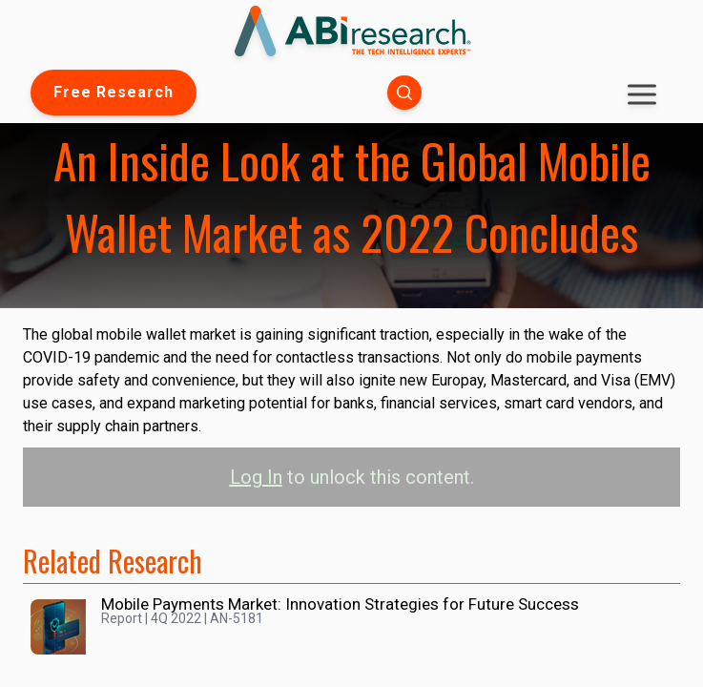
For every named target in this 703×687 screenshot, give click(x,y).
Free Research (113, 92)
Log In (256, 477)
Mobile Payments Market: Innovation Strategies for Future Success (340, 604)
